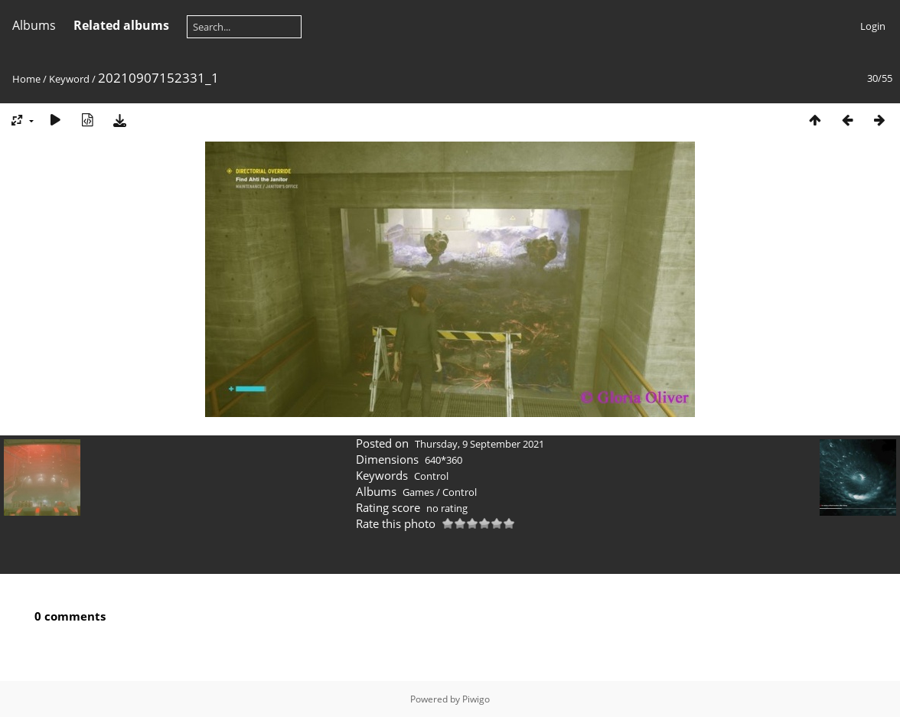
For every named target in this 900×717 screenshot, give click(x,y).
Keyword (69, 79)
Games (418, 492)
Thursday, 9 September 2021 (479, 444)
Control (431, 476)
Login (872, 26)
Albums (34, 25)
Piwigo (476, 699)
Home (26, 79)
